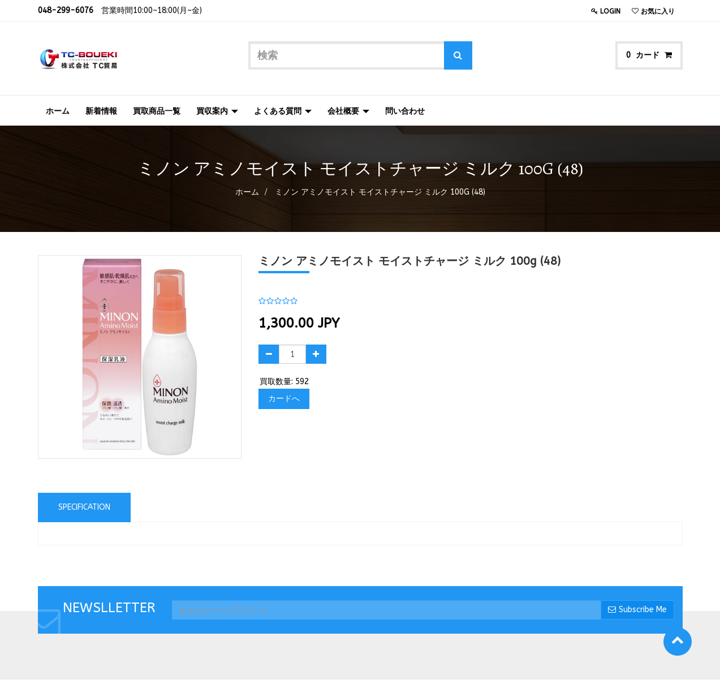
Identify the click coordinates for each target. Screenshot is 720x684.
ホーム (247, 192)
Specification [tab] (84, 507)
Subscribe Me (637, 609)
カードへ (284, 398)
